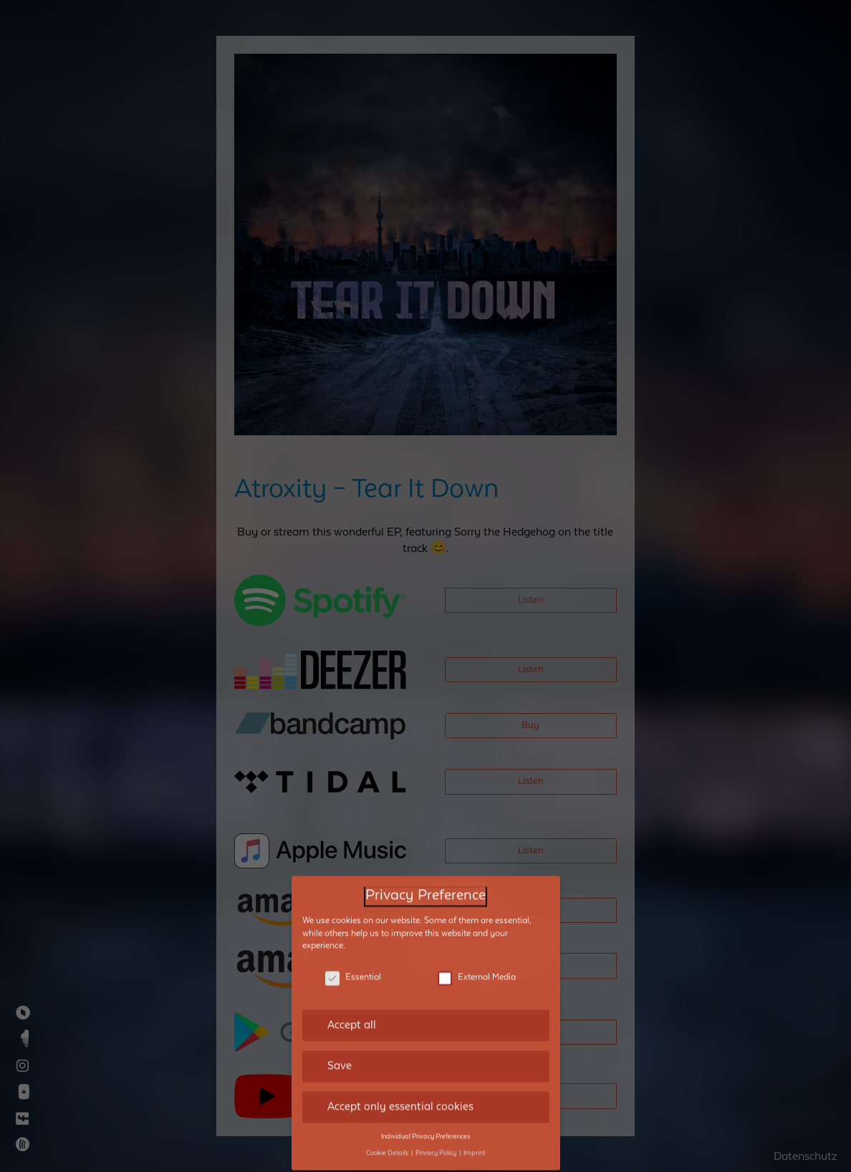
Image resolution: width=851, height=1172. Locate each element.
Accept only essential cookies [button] (400, 1071)
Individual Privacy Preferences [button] (425, 1101)
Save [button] (339, 1030)
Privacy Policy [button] (436, 1117)
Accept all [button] (351, 989)
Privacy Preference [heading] (425, 860)
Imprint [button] (474, 1117)
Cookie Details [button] (388, 1117)
